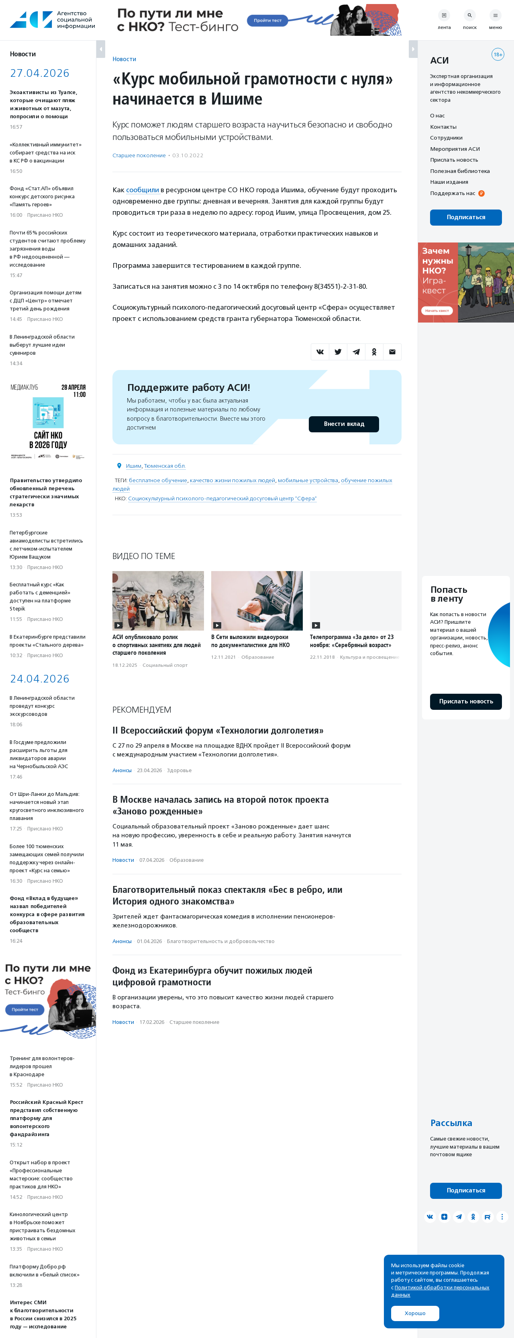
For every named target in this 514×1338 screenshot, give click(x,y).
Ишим (133, 465)
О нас (437, 115)
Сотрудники (446, 137)
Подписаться (466, 217)
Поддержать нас (452, 193)
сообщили (143, 190)
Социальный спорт (165, 665)
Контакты (443, 126)
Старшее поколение (139, 155)
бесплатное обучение (158, 480)
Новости (124, 58)
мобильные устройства (308, 480)
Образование (257, 657)
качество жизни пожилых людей (232, 480)
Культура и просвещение (370, 657)
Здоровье (179, 770)
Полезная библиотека (460, 171)
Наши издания (449, 182)
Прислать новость (454, 159)
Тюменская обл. (165, 465)
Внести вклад (344, 424)
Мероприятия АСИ (455, 149)
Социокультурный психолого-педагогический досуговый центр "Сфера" (222, 498)
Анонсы (122, 770)
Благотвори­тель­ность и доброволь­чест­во (221, 941)
